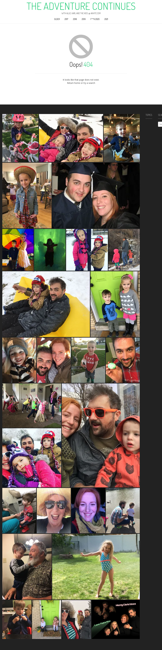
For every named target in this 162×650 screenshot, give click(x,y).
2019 (84, 19)
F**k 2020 (95, 19)
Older (57, 19)
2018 (75, 19)
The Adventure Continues (81, 6)
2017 (66, 19)
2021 (106, 19)
